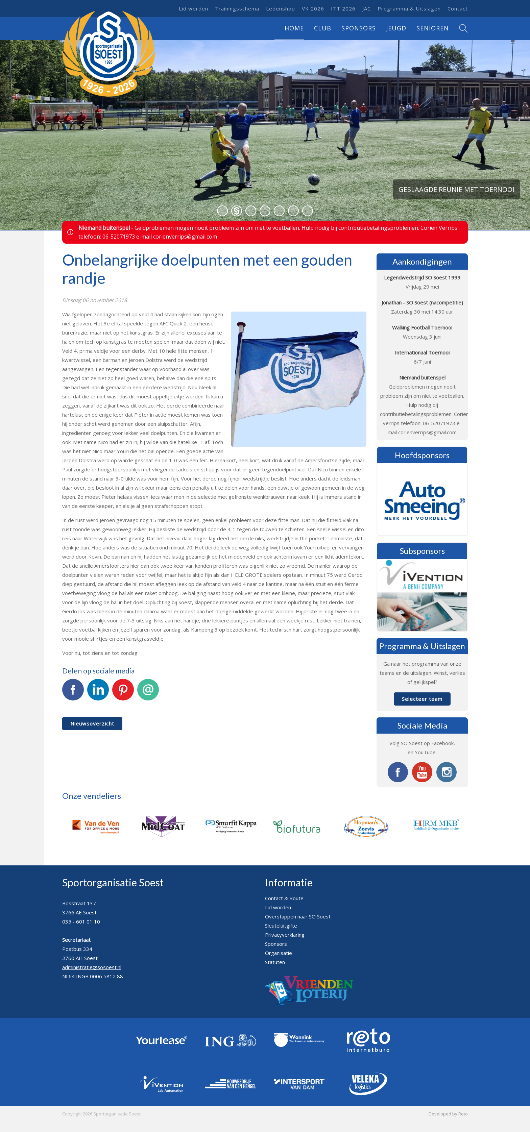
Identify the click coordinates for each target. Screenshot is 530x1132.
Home (294, 28)
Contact (458, 8)
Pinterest (123, 693)
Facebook (73, 693)
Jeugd (396, 28)
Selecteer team (422, 698)
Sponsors (358, 28)
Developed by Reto (448, 1114)
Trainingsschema (237, 8)
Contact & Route (284, 898)
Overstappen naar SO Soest (298, 916)
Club (322, 28)
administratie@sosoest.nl (91, 967)
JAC (366, 8)
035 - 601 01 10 (81, 921)
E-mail (148, 693)
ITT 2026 (343, 8)
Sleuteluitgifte (281, 925)
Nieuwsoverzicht (92, 723)
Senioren (432, 28)
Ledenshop (280, 8)
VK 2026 (313, 8)
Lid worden (193, 8)
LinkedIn (98, 693)
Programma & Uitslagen (409, 8)
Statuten (275, 962)
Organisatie (278, 953)
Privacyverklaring (285, 934)
